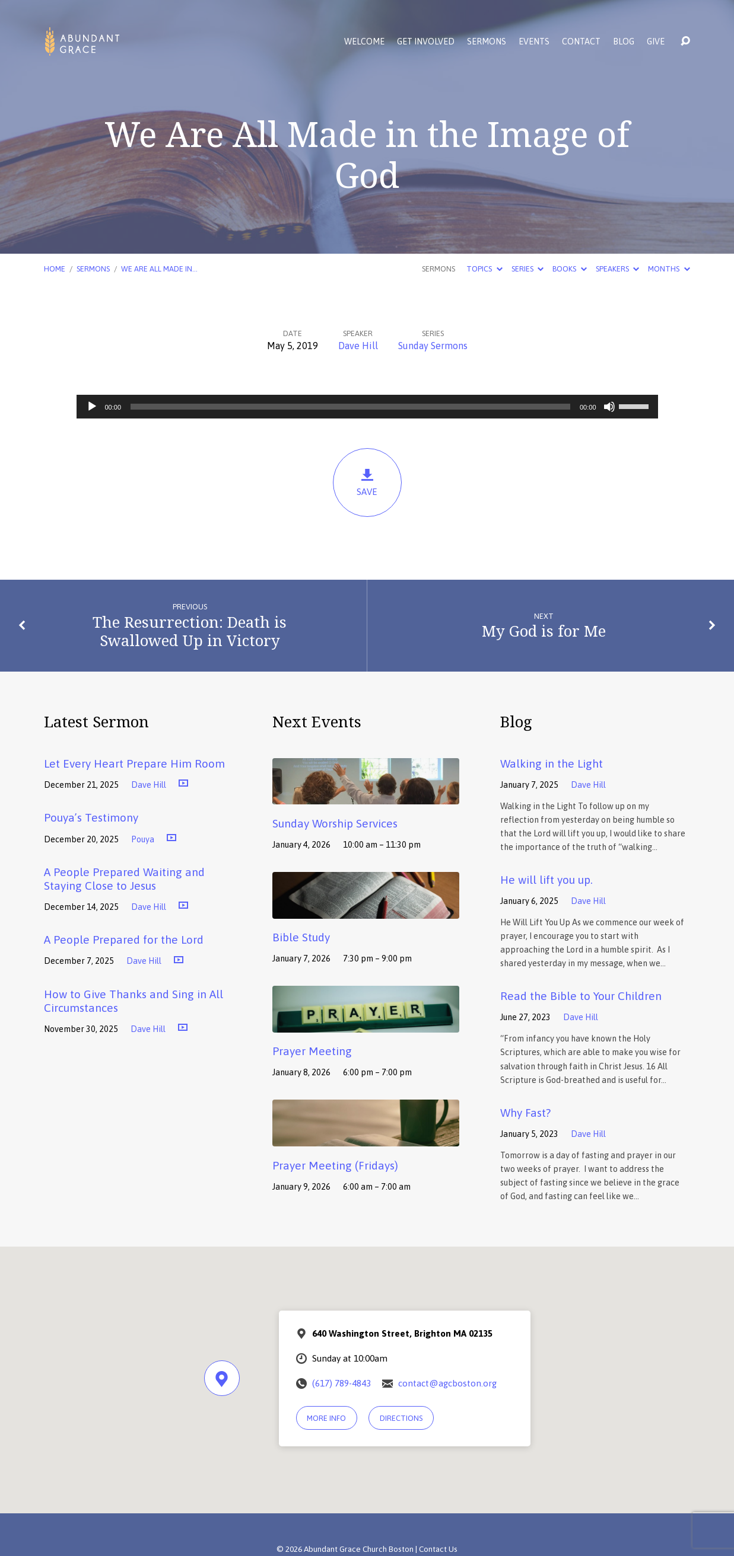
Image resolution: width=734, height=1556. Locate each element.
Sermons (486, 41)
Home (54, 268)
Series (527, 268)
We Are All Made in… (159, 268)
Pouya (142, 839)
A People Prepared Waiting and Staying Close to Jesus (124, 878)
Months (668, 268)
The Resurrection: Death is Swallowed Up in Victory (190, 631)
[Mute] (609, 407)
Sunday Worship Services (335, 823)
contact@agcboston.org (447, 1383)
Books (569, 268)
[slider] (350, 407)
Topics (484, 268)
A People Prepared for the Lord (124, 939)
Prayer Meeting (312, 1050)
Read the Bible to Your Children (581, 995)
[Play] (92, 407)
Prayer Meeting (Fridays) (335, 1165)
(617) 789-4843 (341, 1383)
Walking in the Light (551, 763)
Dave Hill (358, 345)
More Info (326, 1418)
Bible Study (301, 937)
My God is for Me (544, 631)
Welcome (364, 41)
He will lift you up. (546, 879)
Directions (401, 1418)
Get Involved (426, 41)
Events (534, 41)
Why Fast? (525, 1112)
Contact (581, 41)
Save (367, 482)
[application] (367, 406)
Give (656, 41)
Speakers (617, 268)
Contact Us (438, 1549)
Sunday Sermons (433, 345)
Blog (623, 41)
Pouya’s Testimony (91, 817)
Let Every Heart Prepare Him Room (134, 763)
